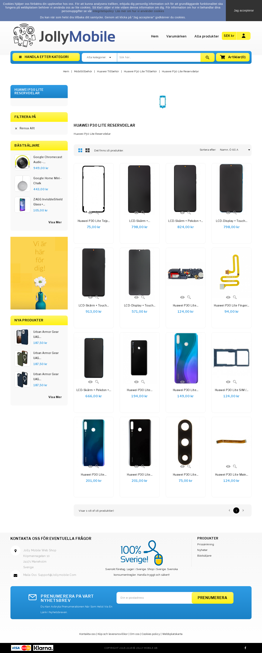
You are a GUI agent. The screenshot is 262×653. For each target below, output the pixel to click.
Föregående (229, 510)
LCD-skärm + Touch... (94, 305)
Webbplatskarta (172, 633)
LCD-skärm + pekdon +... (185, 220)
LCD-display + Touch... (231, 220)
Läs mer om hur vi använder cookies (139, 11)
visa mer (55, 222)
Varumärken (176, 36)
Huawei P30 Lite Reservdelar (29, 91)
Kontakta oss (87, 633)
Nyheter (202, 550)
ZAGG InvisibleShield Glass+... (47, 202)
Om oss (135, 633)
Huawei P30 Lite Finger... (231, 305)
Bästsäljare (204, 555)
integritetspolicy (103, 11)
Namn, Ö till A (230, 149)
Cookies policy (151, 633)
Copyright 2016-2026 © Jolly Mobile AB (131, 648)
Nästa (243, 510)
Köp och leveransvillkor (113, 633)
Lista (88, 150)
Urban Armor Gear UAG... (46, 334)
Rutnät (80, 150)
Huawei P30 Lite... (186, 305)
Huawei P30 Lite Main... (231, 474)
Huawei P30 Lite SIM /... (232, 390)
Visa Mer (55, 397)
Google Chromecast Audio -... (47, 159)
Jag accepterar (244, 10)
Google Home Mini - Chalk (47, 180)
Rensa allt (24, 128)
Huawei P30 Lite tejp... (94, 220)
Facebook (245, 648)
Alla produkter (206, 36)
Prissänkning (205, 544)
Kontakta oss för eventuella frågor (50, 538)
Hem (155, 36)
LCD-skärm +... (139, 220)
